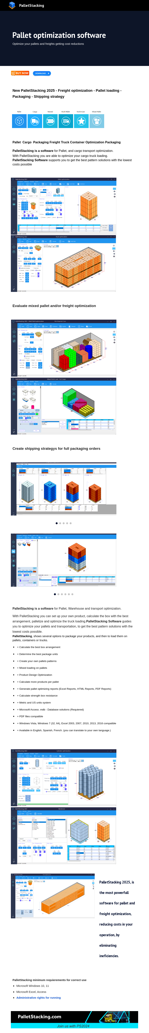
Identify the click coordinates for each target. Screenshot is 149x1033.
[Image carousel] (63, 493)
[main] (74, 38)
